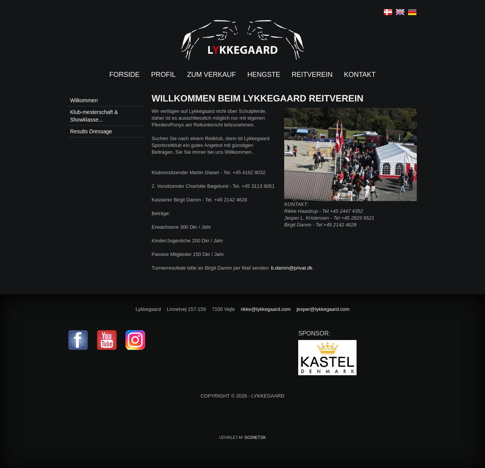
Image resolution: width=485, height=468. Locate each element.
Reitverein (312, 74)
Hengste (263, 74)
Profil (163, 74)
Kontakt (360, 74)
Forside (125, 74)
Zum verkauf (211, 74)
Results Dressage (91, 131)
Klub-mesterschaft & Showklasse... (94, 116)
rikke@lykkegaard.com (266, 309)
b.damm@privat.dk (291, 268)
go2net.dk (255, 437)
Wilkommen (84, 100)
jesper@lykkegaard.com (323, 309)
